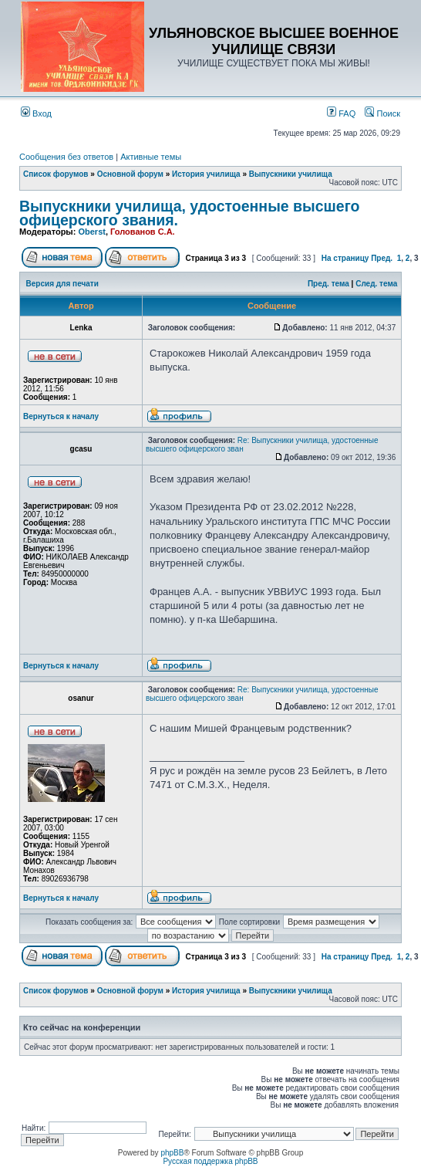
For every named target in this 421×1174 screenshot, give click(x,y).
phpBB (172, 1153)
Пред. (381, 258)
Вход (36, 113)
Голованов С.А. (142, 231)
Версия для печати (62, 283)
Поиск (382, 113)
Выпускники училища (290, 174)
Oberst (91, 231)
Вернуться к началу (61, 416)
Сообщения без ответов (66, 156)
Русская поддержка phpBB (210, 1161)
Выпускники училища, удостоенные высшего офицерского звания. (189, 213)
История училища (206, 174)
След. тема (376, 283)
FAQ (341, 113)
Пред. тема (328, 283)
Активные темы (150, 156)
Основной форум (130, 174)
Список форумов (56, 174)
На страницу (345, 258)
